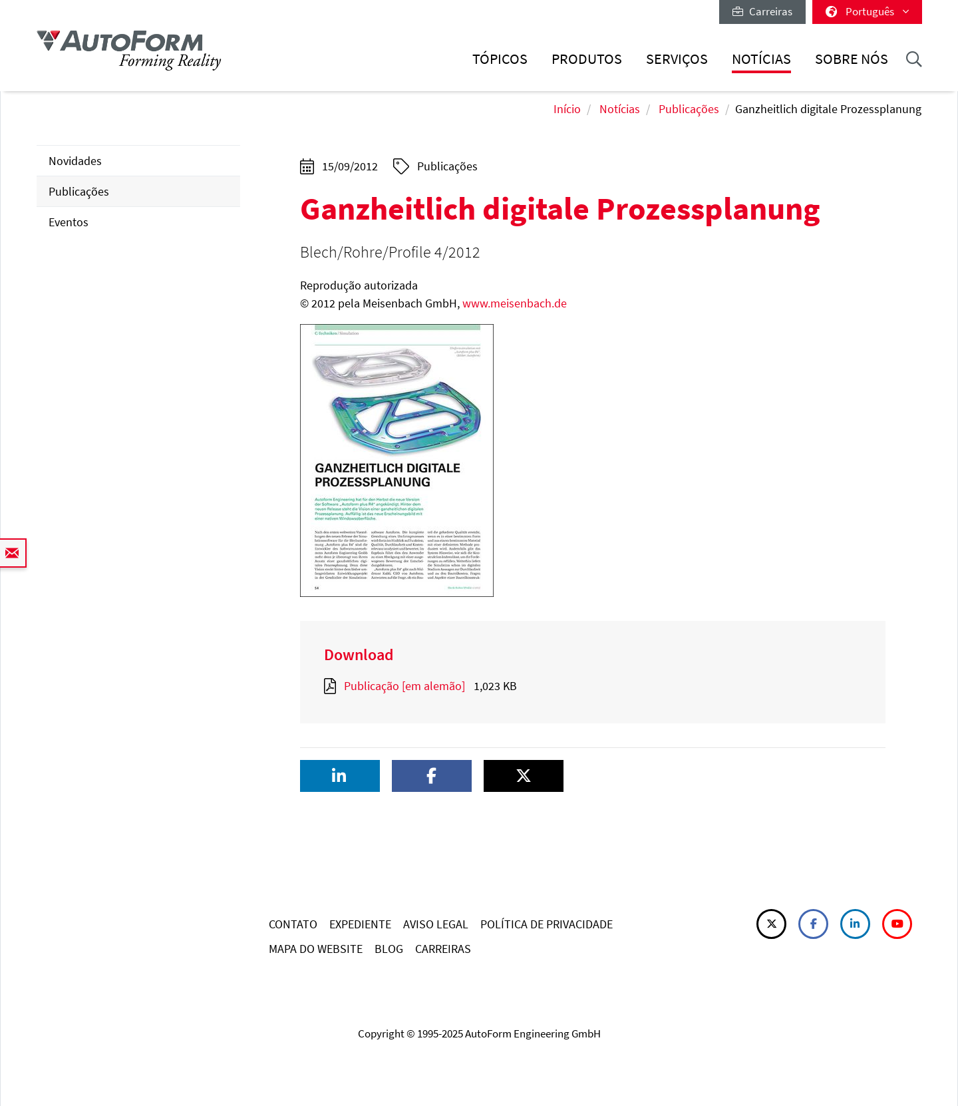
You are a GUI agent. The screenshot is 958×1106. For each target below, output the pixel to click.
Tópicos (500, 59)
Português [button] (867, 11)
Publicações (689, 108)
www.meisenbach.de (514, 303)
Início (567, 108)
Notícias (761, 59)
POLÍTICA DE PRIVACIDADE (546, 924)
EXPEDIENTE (360, 924)
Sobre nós (851, 59)
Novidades (75, 160)
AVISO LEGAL (435, 924)
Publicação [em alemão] (404, 685)
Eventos (68, 222)
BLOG (389, 948)
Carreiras (762, 11)
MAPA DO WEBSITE (316, 948)
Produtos (587, 59)
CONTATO (293, 924)
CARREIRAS (443, 948)
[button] (340, 776)
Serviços (677, 59)
